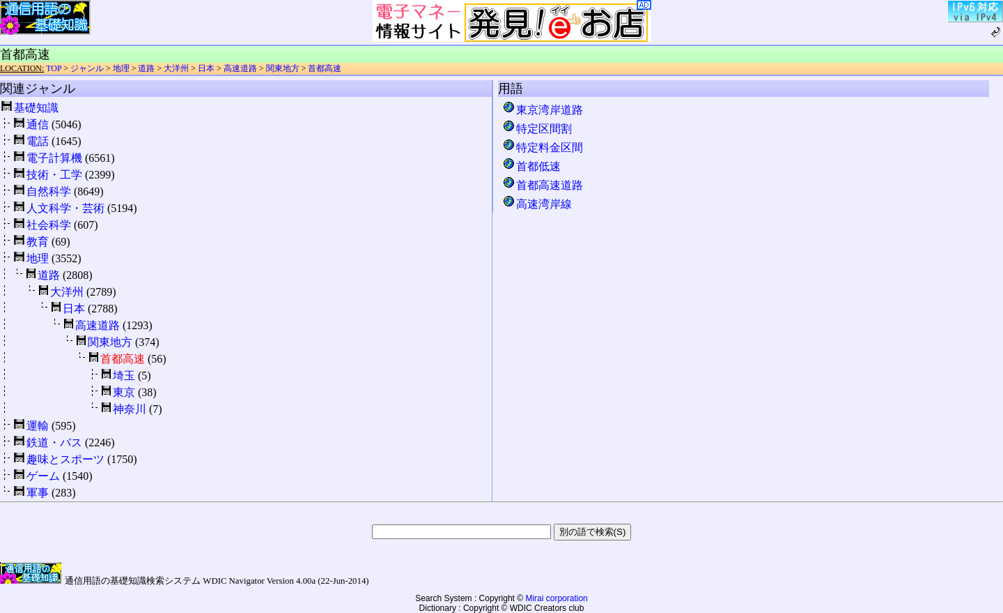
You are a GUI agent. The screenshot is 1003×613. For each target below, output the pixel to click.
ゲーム (43, 476)
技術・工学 (54, 175)
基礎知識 (36, 108)
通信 (37, 124)
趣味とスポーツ (65, 459)
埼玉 (124, 375)
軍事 (37, 493)
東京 (124, 392)
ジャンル (87, 68)
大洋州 (176, 68)
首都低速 (531, 166)
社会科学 (48, 225)
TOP (53, 68)
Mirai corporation (556, 598)
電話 (37, 141)
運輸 (37, 426)
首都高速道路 (542, 185)
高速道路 (240, 68)
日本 (206, 68)
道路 (146, 68)
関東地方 (283, 68)
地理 (121, 68)
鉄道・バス (54, 442)
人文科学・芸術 (65, 208)
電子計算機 (54, 158)
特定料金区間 (542, 147)
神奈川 (129, 409)
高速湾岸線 (537, 204)
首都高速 (324, 68)
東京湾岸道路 (542, 110)
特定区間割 (537, 129)
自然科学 (48, 191)
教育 (37, 242)
